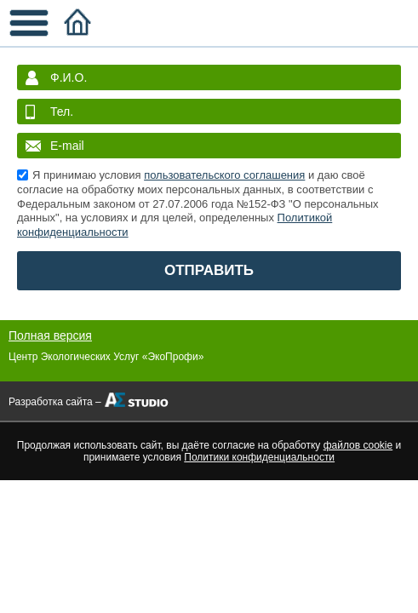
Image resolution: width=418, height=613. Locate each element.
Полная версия (50, 335)
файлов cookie (358, 445)
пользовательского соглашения (224, 175)
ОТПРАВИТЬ (209, 270)
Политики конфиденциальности (259, 457)
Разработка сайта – (55, 402)
